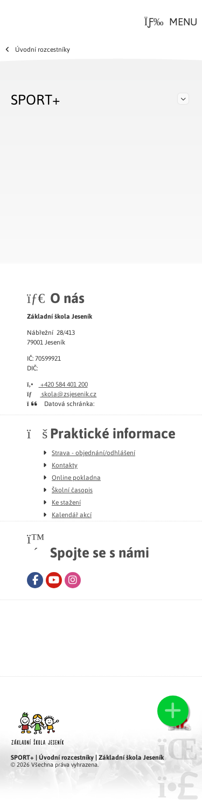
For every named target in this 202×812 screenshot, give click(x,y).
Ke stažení (66, 502)
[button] (170, 21)
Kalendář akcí (72, 514)
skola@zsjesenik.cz (61, 393)
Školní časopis (72, 489)
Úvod (26, 19)
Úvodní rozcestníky (42, 49)
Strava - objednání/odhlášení (93, 452)
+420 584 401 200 (57, 384)
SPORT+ (35, 99)
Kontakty (65, 464)
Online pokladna (76, 477)
